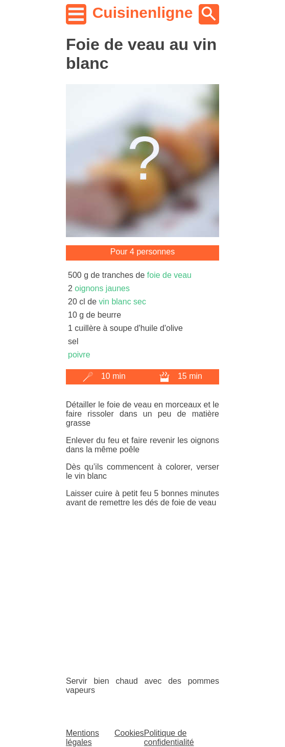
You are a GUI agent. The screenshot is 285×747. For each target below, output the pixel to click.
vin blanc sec (122, 301)
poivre (79, 354)
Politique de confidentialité (169, 737)
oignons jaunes (102, 288)
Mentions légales (82, 737)
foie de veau (169, 275)
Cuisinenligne (142, 12)
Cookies (129, 733)
